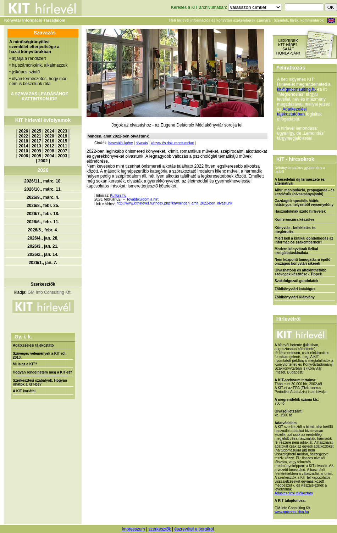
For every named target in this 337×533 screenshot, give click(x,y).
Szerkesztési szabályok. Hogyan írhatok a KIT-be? (40, 382)
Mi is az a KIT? (25, 364)
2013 (36, 146)
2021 (36, 136)
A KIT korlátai (24, 391)
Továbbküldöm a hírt (143, 199)
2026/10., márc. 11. (42, 189)
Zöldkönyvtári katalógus (295, 289)
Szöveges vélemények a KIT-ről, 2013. (39, 355)
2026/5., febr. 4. (43, 230)
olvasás (142, 143)
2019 (62, 136)
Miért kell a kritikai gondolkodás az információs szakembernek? (304, 240)
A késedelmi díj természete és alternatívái (300, 181)
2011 (62, 146)
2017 (36, 141)
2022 (23, 136)
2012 (49, 146)
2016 (49, 141)
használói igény (120, 143)
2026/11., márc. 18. (42, 181)
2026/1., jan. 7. (43, 262)
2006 (23, 155)
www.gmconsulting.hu (292, 512)
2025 (36, 131)
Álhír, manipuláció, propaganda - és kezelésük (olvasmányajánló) (305, 192)
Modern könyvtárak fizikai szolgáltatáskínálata (296, 251)
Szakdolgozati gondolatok (296, 281)
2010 (23, 150)
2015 (62, 141)
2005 (36, 155)
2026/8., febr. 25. (43, 205)
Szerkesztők (43, 284)
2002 (43, 160)
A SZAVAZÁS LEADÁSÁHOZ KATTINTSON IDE (39, 96)
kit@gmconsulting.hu (297, 89)
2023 (62, 131)
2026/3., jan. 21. (42, 246)
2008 (49, 150)
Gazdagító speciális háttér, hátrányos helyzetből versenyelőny (304, 203)
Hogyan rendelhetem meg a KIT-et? (42, 372)
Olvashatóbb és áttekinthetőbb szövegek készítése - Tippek (300, 272)
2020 (49, 136)
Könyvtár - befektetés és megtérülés (295, 230)
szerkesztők (159, 529)
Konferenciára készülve (294, 219)
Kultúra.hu (118, 195)
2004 (49, 155)
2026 (23, 131)
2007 (62, 150)
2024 (49, 131)
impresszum (133, 529)
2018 (23, 141)
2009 (36, 150)
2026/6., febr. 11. (43, 221)
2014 (23, 146)
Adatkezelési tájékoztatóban (291, 112)
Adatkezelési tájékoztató (33, 345)
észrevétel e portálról (194, 529)
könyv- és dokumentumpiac (172, 143)
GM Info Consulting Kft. (50, 292)
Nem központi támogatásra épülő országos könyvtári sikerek (302, 261)
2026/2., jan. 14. (42, 254)
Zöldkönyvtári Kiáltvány (295, 297)
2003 (62, 155)
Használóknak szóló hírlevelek (300, 211)
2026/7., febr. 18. (43, 213)
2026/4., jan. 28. (42, 238)
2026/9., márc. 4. (43, 197)
